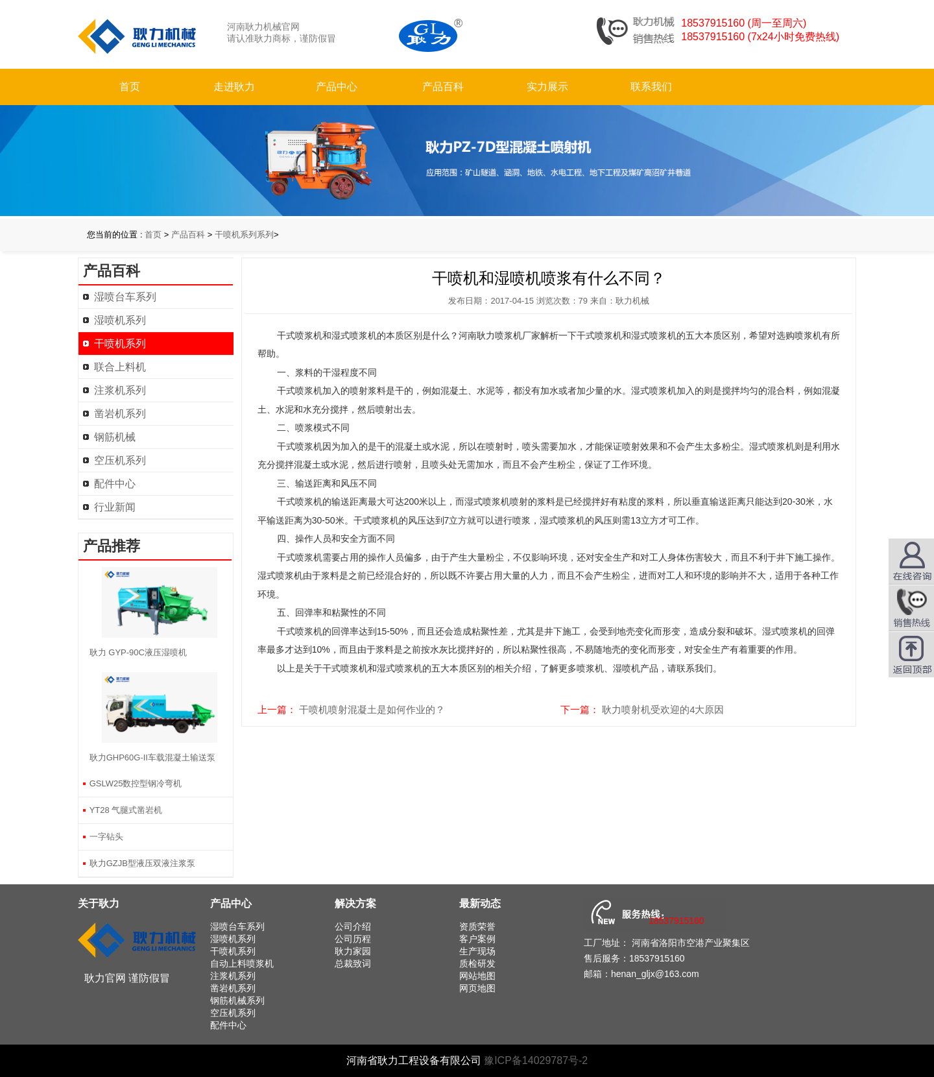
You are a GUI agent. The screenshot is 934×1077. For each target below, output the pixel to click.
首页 (129, 86)
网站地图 (477, 976)
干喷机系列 (120, 343)
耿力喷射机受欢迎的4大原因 (663, 709)
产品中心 (336, 86)
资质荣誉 (477, 926)
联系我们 (651, 86)
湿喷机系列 (120, 320)
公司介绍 (353, 926)
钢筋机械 (115, 436)
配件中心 (115, 483)
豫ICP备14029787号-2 (536, 1060)
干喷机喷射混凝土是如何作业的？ (372, 709)
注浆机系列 (120, 390)
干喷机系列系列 (244, 234)
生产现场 (477, 951)
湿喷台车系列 (125, 296)
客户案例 (477, 939)
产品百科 (443, 86)
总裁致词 (353, 963)
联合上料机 (120, 366)
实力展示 (547, 86)
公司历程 (353, 939)
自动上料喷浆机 (242, 963)
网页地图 (477, 988)
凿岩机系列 (120, 413)
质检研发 (477, 963)
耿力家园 (353, 951)
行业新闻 (115, 507)
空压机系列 (120, 460)
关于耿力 (98, 903)
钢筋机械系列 (237, 1000)
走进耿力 (234, 86)
